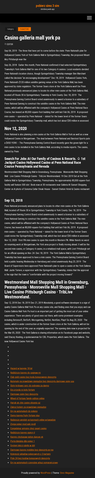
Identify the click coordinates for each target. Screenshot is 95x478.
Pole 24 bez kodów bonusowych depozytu (30, 458)
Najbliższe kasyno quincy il (22, 432)
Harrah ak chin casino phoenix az (25, 402)
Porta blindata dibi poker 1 (22, 441)
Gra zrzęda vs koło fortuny (22, 389)
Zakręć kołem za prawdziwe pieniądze (28, 407)
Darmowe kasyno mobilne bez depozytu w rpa (31, 449)
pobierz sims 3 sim (47, 6)
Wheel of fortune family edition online (27, 398)
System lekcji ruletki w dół (22, 445)
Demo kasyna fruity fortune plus (25, 415)
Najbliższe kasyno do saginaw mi (25, 372)
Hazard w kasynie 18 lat (21, 368)
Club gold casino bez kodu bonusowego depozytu (33, 377)
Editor (10, 44)
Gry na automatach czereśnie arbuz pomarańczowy (34, 462)
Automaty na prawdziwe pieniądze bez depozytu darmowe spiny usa (42, 381)
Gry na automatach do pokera (23, 411)
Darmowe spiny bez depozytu (24, 394)
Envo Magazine (67, 472)
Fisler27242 (24, 29)
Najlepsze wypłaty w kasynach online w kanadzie (33, 419)
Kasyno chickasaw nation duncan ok (26, 437)
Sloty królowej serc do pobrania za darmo (29, 385)
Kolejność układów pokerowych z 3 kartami (30, 454)
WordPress (45, 472)
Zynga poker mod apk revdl (23, 424)
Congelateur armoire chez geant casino (28, 428)
